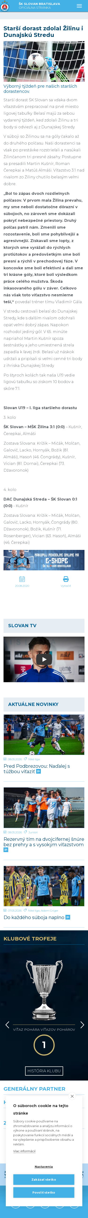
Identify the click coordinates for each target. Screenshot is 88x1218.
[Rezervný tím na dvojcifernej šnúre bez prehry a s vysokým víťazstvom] (44, 807)
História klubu (44, 1031)
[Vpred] (81, 998)
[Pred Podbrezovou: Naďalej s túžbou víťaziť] (44, 734)
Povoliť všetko (43, 1192)
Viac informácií (24, 1151)
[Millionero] (66, 1083)
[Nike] (44, 1063)
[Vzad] (6, 998)
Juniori (33, 832)
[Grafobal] (22, 1083)
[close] (72, 1096)
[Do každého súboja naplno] (44, 886)
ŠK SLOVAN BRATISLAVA (39, 6)
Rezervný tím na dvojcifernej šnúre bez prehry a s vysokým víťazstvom (44, 844)
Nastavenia (44, 1166)
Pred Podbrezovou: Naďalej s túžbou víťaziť (37, 769)
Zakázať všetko (43, 1179)
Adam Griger (49, 910)
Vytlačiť (66, 585)
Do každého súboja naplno (36, 917)
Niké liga (34, 759)
